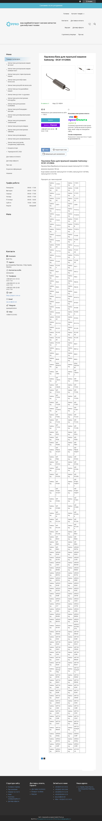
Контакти (65, 20)
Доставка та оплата (38, 789)
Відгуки (67, 27)
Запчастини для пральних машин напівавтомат (19, 69)
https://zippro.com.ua (13, 295)
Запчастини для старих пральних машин (19, 75)
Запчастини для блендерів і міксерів (17, 110)
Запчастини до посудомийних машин (18, 90)
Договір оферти (78, 27)
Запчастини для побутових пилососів (17, 81)
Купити (50, 120)
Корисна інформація (13, 169)
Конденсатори (13, 148)
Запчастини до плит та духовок (19, 94)
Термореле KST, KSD (15, 152)
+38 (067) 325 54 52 (61, 787)
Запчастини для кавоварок (17, 135)
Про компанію (12, 789)
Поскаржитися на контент (45, 819)
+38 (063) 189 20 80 (61, 789)
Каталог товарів (77, 14)
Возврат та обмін (37, 791)
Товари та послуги (13, 59)
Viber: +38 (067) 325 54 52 (63, 799)
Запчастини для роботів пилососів (20, 85)
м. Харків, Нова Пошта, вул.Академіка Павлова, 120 (86, 789)
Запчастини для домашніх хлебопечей (17, 121)
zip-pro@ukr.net (11, 302)
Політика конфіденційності (62, 819)
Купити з (50, 125)
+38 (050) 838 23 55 (61, 794)
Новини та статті (14, 792)
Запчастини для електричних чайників (18, 130)
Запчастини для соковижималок (19, 139)
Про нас (81, 34)
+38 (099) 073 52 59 (61, 792)
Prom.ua (61, 817)
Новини (9, 173)
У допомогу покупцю (69, 34)
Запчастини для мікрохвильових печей (19, 116)
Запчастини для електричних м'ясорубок (18, 99)
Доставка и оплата (77, 20)
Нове (10, 794)
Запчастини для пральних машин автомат (19, 64)
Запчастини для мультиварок (18, 126)
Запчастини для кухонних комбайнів (16, 105)
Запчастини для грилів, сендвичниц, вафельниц (16, 143)
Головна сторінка (14, 787)
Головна (66, 14)
